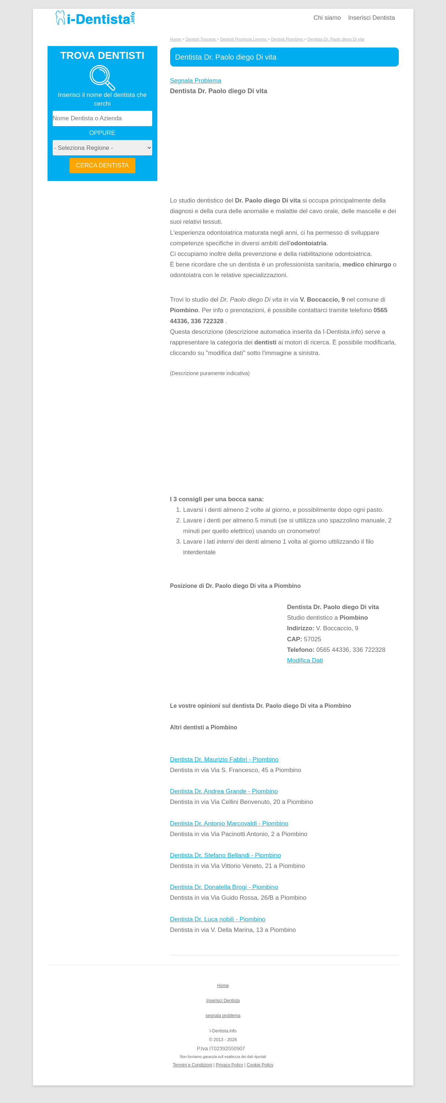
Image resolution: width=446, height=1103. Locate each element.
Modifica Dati (305, 660)
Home (223, 985)
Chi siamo (327, 17)
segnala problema (223, 1015)
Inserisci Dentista (371, 17)
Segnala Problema (195, 80)
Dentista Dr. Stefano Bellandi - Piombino (225, 855)
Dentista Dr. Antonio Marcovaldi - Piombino (229, 823)
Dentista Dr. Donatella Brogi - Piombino (224, 887)
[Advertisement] (229, 146)
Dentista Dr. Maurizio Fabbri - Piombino (224, 759)
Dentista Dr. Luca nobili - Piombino (218, 919)
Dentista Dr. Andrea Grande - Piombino (224, 791)
